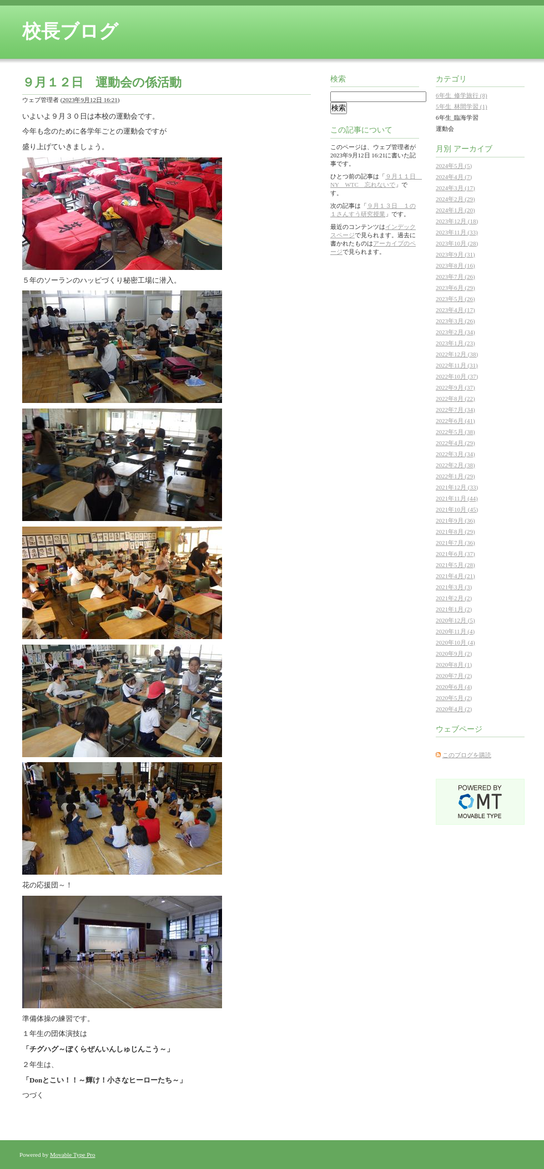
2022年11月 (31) (457, 365)
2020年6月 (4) (454, 686)
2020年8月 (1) (454, 664)
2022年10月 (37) (457, 376)
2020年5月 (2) (454, 698)
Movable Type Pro (72, 1154)
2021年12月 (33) (457, 487)
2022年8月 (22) (455, 398)
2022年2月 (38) (455, 465)
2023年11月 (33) (457, 232)
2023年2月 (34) (455, 332)
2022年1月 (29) (455, 476)
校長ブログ (70, 31)
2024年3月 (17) (455, 188)
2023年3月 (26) (455, 321)
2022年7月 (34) (455, 409)
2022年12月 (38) (457, 354)
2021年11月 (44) (457, 498)
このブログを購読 (466, 755)
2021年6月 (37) (455, 553)
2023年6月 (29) (455, 287)
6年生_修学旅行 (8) (461, 95)
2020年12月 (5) (455, 620)
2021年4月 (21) (455, 576)
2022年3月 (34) (455, 454)
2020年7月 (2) (454, 675)
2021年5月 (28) (455, 564)
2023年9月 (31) (455, 254)
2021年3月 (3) (454, 587)
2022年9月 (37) (455, 387)
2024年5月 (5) (454, 165)
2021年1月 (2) (454, 609)
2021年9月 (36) (455, 520)
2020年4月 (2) (454, 709)
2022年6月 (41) (455, 420)
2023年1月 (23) (455, 343)
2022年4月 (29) (455, 443)
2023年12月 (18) (457, 221)
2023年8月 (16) (455, 265)
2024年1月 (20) (455, 210)
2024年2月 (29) (455, 199)
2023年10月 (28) (457, 243)
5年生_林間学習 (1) (461, 106)
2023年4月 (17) (455, 310)
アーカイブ (473, 149)
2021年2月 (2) (454, 598)
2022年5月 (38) (455, 431)
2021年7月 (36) (455, 542)
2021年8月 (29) (455, 531)
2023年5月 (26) (455, 298)
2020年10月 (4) (455, 642)
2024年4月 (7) (454, 176)
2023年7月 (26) (455, 276)
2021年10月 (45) (457, 509)
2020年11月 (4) (455, 631)
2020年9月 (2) (454, 653)
